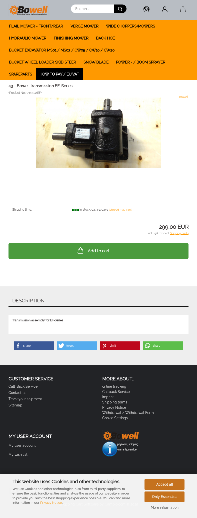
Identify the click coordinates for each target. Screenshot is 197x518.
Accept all (164, 484)
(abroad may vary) (120, 209)
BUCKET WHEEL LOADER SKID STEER (42, 62)
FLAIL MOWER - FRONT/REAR (36, 26)
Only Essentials (164, 497)
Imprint (108, 397)
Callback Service (116, 392)
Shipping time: (22, 209)
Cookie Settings (115, 418)
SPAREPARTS (20, 74)
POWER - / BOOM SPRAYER (140, 62)
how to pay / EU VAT (59, 74)
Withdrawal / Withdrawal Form (128, 413)
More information (164, 507)
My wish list (18, 454)
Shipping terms (114, 402)
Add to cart (93, 250)
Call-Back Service (23, 386)
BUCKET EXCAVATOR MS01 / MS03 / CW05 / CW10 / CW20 (61, 50)
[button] (146, 10)
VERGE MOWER (84, 26)
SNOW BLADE (96, 62)
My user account (22, 445)
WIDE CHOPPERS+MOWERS (130, 26)
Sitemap (15, 405)
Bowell (183, 97)
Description (28, 301)
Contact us (17, 393)
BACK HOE (105, 38)
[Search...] (120, 9)
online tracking (114, 386)
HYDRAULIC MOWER (27, 38)
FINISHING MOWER (71, 38)
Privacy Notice (51, 502)
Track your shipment (25, 399)
